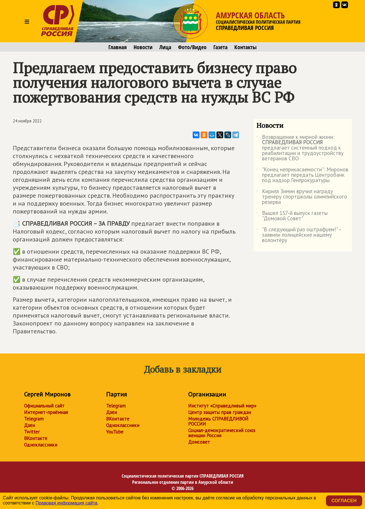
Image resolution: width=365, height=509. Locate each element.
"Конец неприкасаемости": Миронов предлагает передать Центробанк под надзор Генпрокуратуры (302, 175)
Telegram (34, 418)
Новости (143, 47)
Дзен (29, 425)
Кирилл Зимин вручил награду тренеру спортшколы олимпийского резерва (301, 197)
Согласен (344, 500)
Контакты (245, 47)
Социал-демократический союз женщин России (221, 433)
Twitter (32, 431)
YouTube (114, 431)
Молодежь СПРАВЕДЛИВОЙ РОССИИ (218, 421)
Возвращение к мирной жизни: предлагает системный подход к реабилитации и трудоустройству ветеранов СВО (299, 148)
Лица (165, 47)
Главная (117, 47)
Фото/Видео (192, 47)
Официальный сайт (44, 405)
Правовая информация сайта (66, 503)
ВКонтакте (35, 438)
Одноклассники (40, 444)
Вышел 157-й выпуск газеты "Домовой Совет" (292, 216)
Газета (220, 47)
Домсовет (199, 442)
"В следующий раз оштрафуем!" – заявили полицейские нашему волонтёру (298, 235)
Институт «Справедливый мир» (222, 405)
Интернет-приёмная (46, 412)
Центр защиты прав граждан (219, 412)
